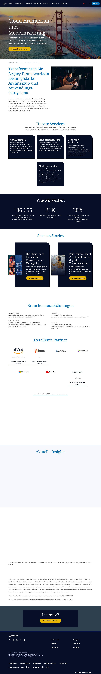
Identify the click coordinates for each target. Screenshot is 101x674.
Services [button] (27, 3)
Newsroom (37, 663)
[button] (90, 3)
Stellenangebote (50, 663)
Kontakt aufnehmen (52, 621)
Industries (55, 640)
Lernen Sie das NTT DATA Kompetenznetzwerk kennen (50, 394)
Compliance (63, 663)
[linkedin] (17, 640)
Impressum (12, 663)
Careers (76, 647)
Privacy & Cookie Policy (40, 667)
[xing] (24, 640)
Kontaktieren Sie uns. (20, 49)
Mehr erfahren (36, 278)
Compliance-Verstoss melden (18, 667)
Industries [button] (18, 3)
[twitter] (20, 640)
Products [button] (36, 3)
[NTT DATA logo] (6, 3)
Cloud (16, 62)
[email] (9, 640)
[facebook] (13, 640)
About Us (76, 644)
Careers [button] (63, 3)
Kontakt (95, 3)
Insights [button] (45, 3)
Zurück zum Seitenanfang (83, 672)
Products (54, 647)
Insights (76, 640)
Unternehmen (25, 663)
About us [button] (54, 3)
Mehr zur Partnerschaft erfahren (18, 362)
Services (10, 62)
